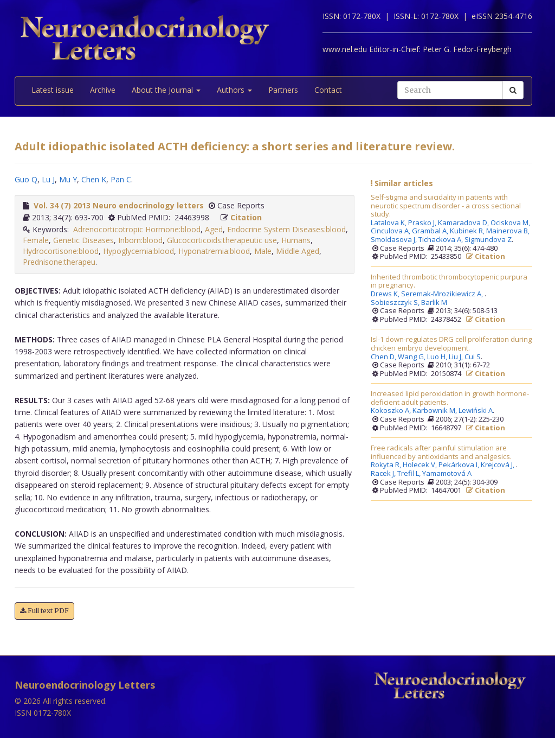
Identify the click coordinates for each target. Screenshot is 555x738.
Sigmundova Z (488, 240)
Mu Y (68, 179)
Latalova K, (389, 223)
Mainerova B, (508, 231)
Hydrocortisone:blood (61, 251)
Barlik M (434, 302)
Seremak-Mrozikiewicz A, (443, 294)
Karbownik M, (435, 410)
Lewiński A (476, 410)
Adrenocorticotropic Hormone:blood (137, 229)
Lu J (48, 179)
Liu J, (456, 357)
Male (263, 251)
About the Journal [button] (166, 90)
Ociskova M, (511, 223)
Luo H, (438, 357)
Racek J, (384, 473)
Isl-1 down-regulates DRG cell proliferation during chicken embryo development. (451, 343)
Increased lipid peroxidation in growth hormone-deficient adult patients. (450, 398)
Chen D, (384, 357)
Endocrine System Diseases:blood (286, 229)
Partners (283, 90)
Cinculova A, (391, 231)
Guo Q (26, 179)
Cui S (472, 357)
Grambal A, (431, 231)
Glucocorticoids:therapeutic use (222, 240)
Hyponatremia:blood (214, 251)
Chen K (93, 179)
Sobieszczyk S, (396, 302)
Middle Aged (297, 251)
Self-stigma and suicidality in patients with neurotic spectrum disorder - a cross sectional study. (446, 206)
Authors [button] (234, 90)
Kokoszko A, (391, 410)
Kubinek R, (468, 231)
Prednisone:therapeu (59, 262)
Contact (328, 90)
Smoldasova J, (394, 240)
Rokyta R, (387, 465)
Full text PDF (44, 611)
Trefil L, (409, 473)
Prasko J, (423, 223)
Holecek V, (420, 465)
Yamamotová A (447, 473)
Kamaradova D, (464, 223)
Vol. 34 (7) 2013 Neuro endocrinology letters (119, 205)
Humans (296, 240)
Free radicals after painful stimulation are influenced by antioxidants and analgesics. (441, 452)
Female (36, 240)
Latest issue (52, 90)
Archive (102, 90)
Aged (214, 229)
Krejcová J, (498, 465)
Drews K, (386, 294)
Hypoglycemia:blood (138, 251)
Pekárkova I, (459, 465)
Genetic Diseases (83, 240)
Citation (246, 217)
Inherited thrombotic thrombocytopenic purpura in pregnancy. (449, 281)
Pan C (121, 179)
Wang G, (412, 357)
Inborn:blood (140, 240)
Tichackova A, (441, 240)
